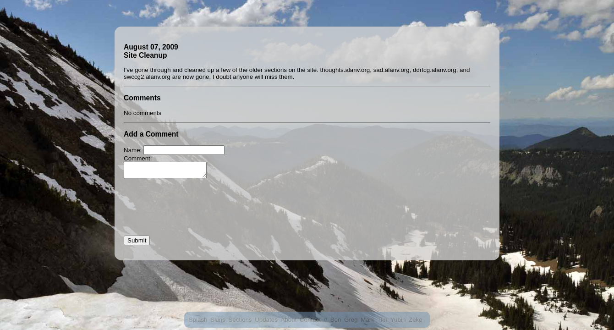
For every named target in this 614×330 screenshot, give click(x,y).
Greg (351, 319)
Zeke (415, 319)
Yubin (398, 319)
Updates (266, 319)
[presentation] (193, 213)
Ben (335, 319)
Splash (198, 319)
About (288, 319)
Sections (240, 319)
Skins (217, 319)
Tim (383, 319)
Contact (310, 319)
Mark (367, 319)
